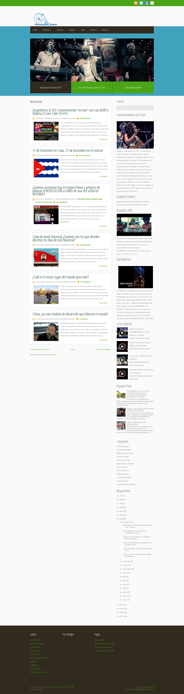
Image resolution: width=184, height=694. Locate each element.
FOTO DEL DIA (123, 471)
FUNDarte (133, 191)
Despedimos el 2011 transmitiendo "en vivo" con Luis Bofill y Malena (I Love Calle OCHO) (70, 111)
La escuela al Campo (124, 477)
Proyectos (47, 29)
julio (124, 577)
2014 (121, 507)
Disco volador (122, 467)
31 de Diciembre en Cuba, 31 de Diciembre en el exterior (68, 150)
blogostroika (47, 202)
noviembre (126, 561)
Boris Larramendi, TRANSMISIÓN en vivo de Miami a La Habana (139, 332)
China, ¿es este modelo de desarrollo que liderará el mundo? (70, 313)
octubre (125, 565)
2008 (121, 612)
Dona (83, 29)
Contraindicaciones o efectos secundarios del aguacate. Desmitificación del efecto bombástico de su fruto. (138, 394)
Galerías (60, 29)
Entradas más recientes (40, 349)
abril (124, 588)
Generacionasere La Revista (39, 658)
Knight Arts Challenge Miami (137, 157)
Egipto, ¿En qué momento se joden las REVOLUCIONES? (140, 410)
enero (124, 600)
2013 (121, 511)
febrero (125, 596)
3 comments (85, 282)
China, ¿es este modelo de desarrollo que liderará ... (137, 555)
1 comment (83, 319)
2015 (121, 503)
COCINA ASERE (123, 457)
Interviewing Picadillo (133, 87)
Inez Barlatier (122, 182)
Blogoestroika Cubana (125, 453)
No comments (85, 118)
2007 (121, 616)
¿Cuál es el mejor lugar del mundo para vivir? (61, 276)
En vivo (94, 29)
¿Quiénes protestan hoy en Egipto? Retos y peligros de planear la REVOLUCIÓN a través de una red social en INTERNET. (66, 191)
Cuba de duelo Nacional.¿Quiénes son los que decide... (137, 544)
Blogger (40, 689)
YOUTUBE (149, 318)
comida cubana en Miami (126, 484)
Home (35, 29)
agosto (125, 573)
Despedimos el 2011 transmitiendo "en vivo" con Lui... (137, 526)
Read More (104, 139)
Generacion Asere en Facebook (104, 643)
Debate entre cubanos (125, 464)
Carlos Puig (130, 185)
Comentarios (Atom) (49, 355)
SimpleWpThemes (148, 686)
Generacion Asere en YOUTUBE (104, 650)
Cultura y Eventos (123, 460)
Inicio (73, 349)
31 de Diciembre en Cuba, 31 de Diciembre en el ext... (134, 532)
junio (124, 581)
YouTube (135, 254)
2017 (121, 496)
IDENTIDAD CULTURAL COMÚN (136, 202)
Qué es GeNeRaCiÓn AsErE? (137, 205)
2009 (121, 609)
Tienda (73, 29)
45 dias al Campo (123, 446)
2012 (121, 515)
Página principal (99, 640)
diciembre (126, 522)
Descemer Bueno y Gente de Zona (92, 87)
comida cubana (122, 481)
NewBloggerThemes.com (146, 689)
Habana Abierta (123, 474)
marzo (125, 592)
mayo (124, 584)
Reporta (105, 29)
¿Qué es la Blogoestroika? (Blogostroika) (137, 423)
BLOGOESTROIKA (84, 199)
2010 (121, 605)
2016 (121, 500)
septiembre (127, 569)
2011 (121, 519)
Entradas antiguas (104, 349)
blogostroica (34, 661)
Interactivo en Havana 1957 (51, 87)
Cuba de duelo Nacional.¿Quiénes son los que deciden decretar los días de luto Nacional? (66, 238)
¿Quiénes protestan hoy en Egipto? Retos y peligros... (136, 538)
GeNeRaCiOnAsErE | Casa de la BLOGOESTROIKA (57, 686)
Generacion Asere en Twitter (103, 647)
